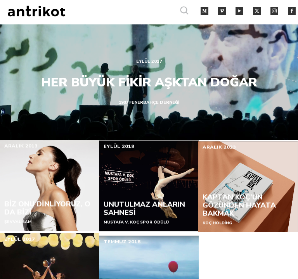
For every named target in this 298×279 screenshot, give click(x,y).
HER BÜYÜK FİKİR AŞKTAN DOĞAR (149, 81)
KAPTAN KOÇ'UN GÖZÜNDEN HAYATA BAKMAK (239, 207)
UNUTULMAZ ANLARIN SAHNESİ (144, 209)
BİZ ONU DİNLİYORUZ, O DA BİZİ (47, 209)
